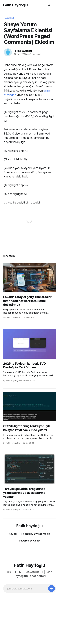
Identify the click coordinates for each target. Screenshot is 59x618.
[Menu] (54, 5)
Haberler (9, 18)
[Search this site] (49, 5)
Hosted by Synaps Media (35, 533)
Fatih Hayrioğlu (15, 5)
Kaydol (13, 533)
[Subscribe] (51, 588)
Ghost (36, 540)
